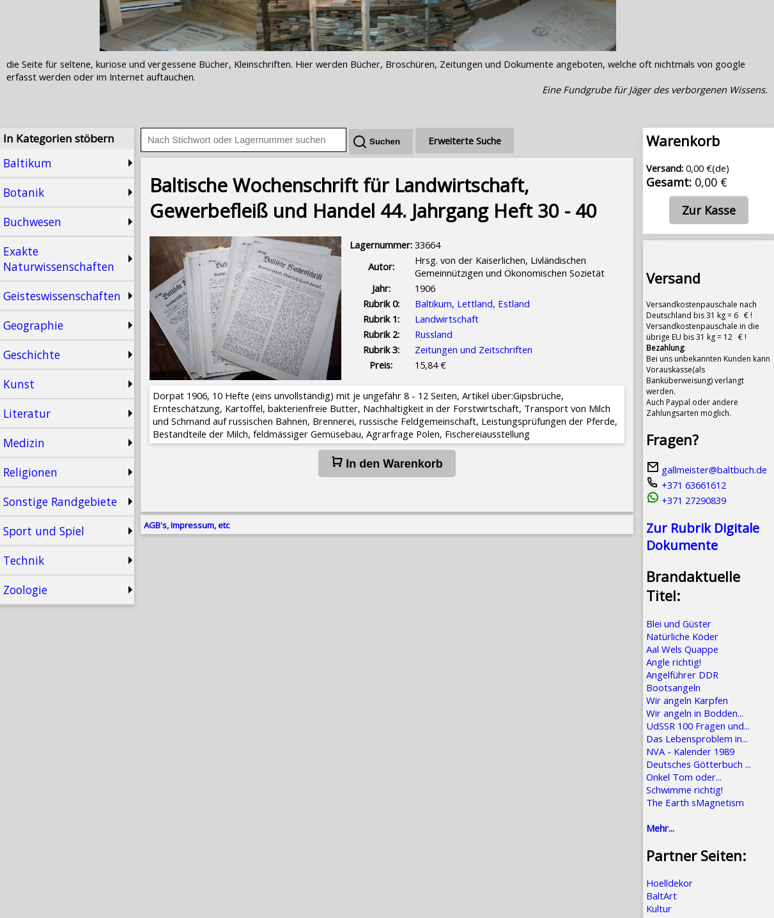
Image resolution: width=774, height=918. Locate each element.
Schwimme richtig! (684, 789)
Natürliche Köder (682, 636)
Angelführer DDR (682, 674)
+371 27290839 (686, 500)
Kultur (659, 908)
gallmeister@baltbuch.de (706, 469)
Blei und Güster (678, 623)
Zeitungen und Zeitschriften (473, 349)
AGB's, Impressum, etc (186, 525)
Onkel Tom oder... (684, 776)
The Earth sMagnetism (695, 802)
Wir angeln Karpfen (687, 700)
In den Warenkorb (386, 463)
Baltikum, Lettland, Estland (472, 303)
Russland (434, 334)
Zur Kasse (709, 210)
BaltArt (661, 895)
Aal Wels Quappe (682, 649)
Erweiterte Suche (464, 140)
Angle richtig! (673, 661)
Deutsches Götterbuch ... (698, 764)
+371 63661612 (686, 484)
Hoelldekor (669, 882)
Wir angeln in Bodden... (694, 713)
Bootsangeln (673, 687)
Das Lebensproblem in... (697, 738)
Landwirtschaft (447, 318)
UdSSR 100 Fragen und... (698, 725)
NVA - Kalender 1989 (690, 751)
